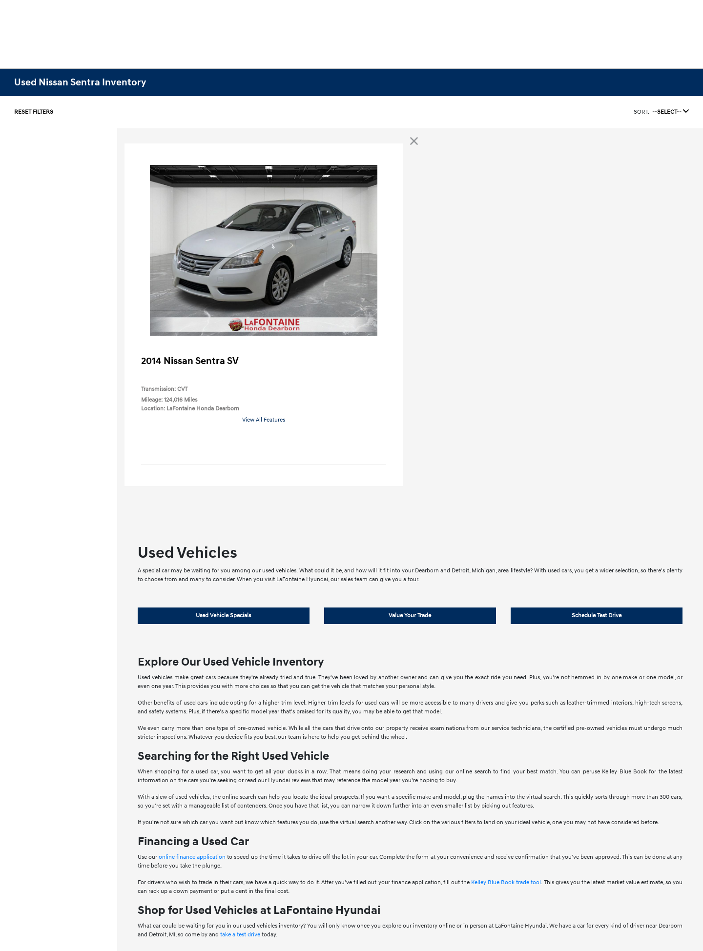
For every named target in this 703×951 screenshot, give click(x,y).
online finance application (192, 857)
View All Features (263, 420)
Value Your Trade (410, 615)
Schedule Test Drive (596, 615)
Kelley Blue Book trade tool (506, 882)
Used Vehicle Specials (223, 615)
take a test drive (240, 934)
